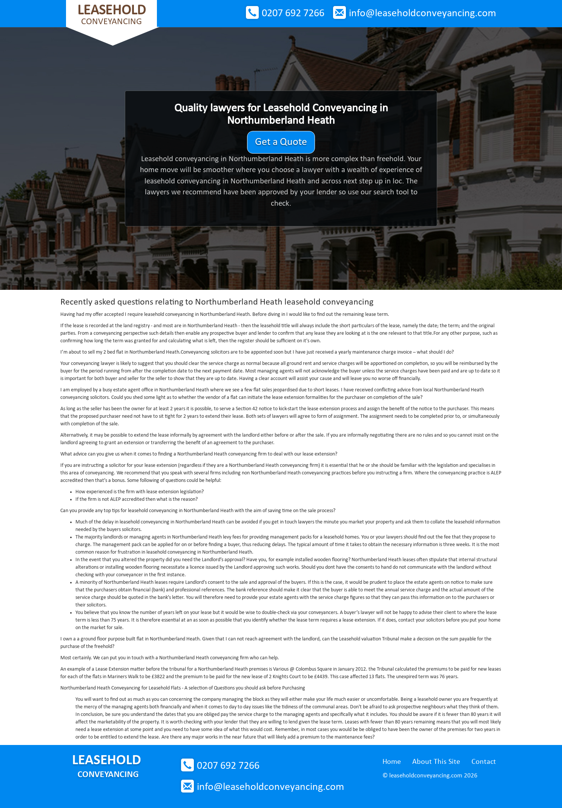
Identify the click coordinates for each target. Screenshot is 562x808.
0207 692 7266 (293, 13)
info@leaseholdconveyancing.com (422, 13)
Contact (483, 762)
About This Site (436, 762)
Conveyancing (111, 14)
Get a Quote (281, 142)
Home (391, 762)
